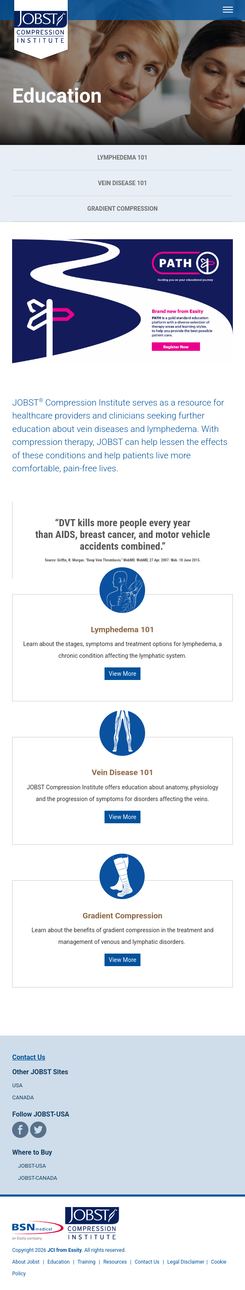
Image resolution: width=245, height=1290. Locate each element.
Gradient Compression (122, 208)
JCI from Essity (65, 1250)
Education (58, 1262)
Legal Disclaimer (185, 1262)
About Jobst (25, 1262)
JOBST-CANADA (37, 1178)
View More (122, 673)
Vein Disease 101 (122, 183)
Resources (115, 1262)
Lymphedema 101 (122, 157)
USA (17, 1085)
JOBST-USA (32, 1166)
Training (86, 1262)
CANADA (23, 1097)
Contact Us (28, 1057)
